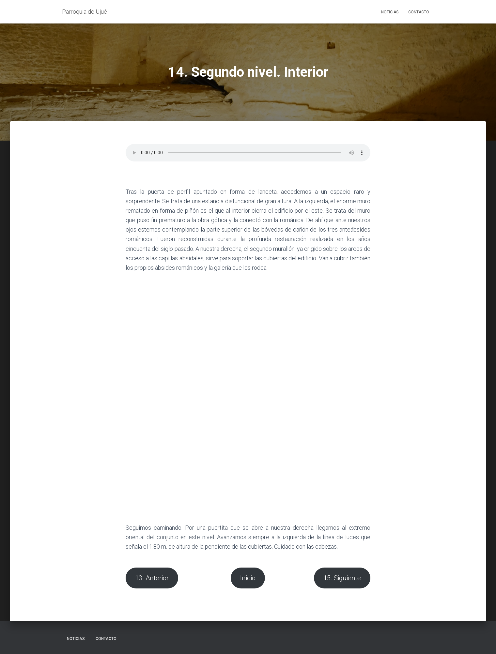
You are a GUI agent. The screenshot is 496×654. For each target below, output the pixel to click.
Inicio (248, 578)
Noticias (389, 12)
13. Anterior (152, 578)
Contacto (418, 12)
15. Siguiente (342, 578)
